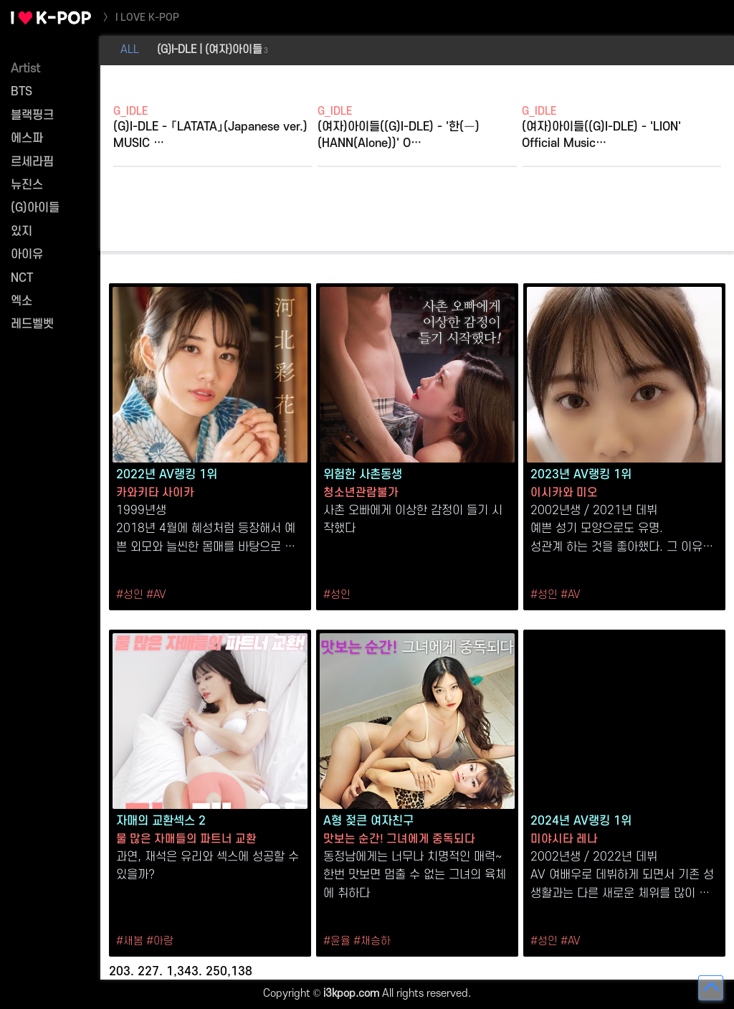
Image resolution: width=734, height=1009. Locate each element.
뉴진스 (27, 185)
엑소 (21, 301)
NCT (22, 278)
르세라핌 (32, 162)
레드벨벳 (32, 324)
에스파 (27, 138)
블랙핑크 (32, 115)
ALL (129, 50)
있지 (21, 231)
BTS (21, 91)
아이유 (27, 254)
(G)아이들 (35, 208)
